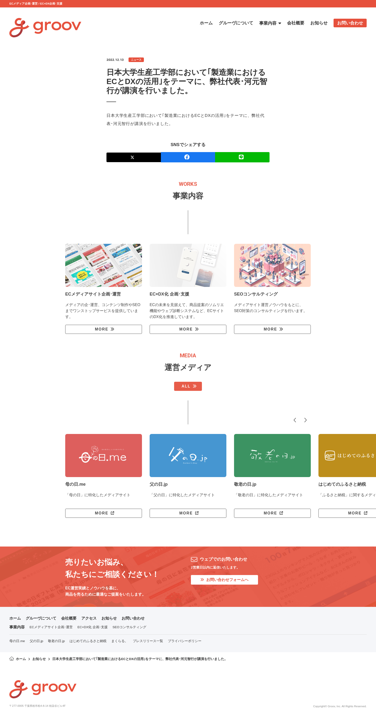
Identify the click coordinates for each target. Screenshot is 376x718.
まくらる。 (119, 641)
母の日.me (17, 641)
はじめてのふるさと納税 (88, 641)
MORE (101, 329)
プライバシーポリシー (184, 641)
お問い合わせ (133, 618)
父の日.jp (36, 641)
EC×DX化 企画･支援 (92, 627)
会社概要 (68, 618)
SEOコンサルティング (129, 627)
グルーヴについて (41, 618)
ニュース (136, 59)
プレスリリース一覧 (148, 641)
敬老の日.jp (56, 641)
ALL (186, 386)
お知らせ (109, 618)
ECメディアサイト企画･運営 (51, 627)
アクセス (89, 618)
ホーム (15, 618)
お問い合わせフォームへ (224, 580)
